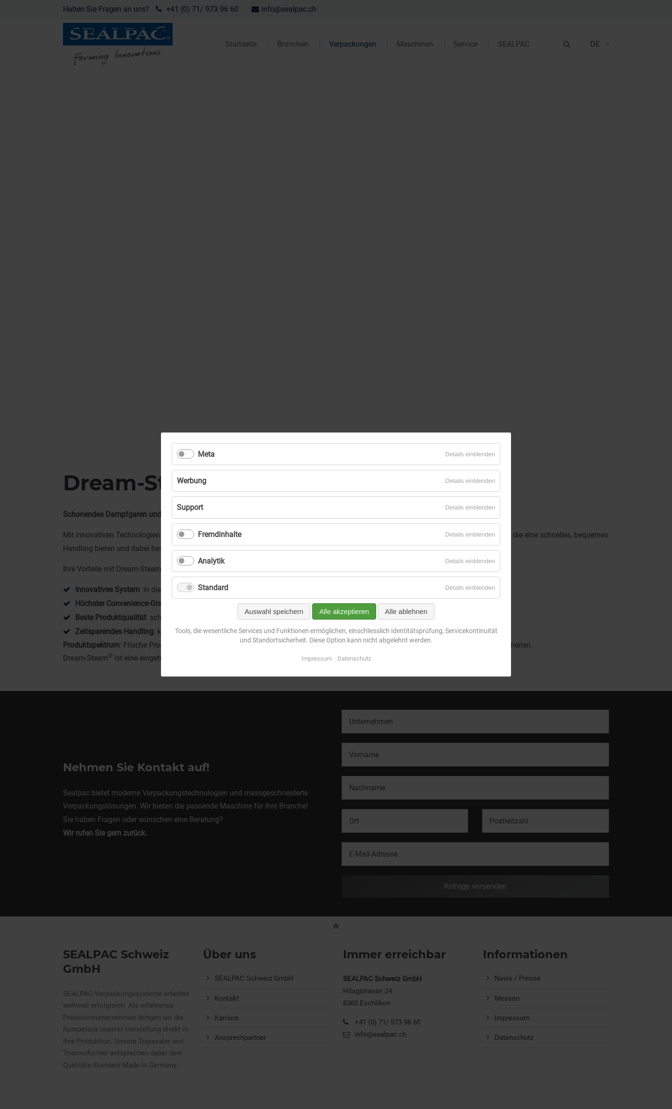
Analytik (211, 561)
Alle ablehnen (406, 611)
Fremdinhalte (219, 534)
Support (190, 507)
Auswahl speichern (274, 611)
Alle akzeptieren (344, 611)
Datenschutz (354, 658)
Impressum (316, 658)
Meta (206, 454)
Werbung (191, 480)
